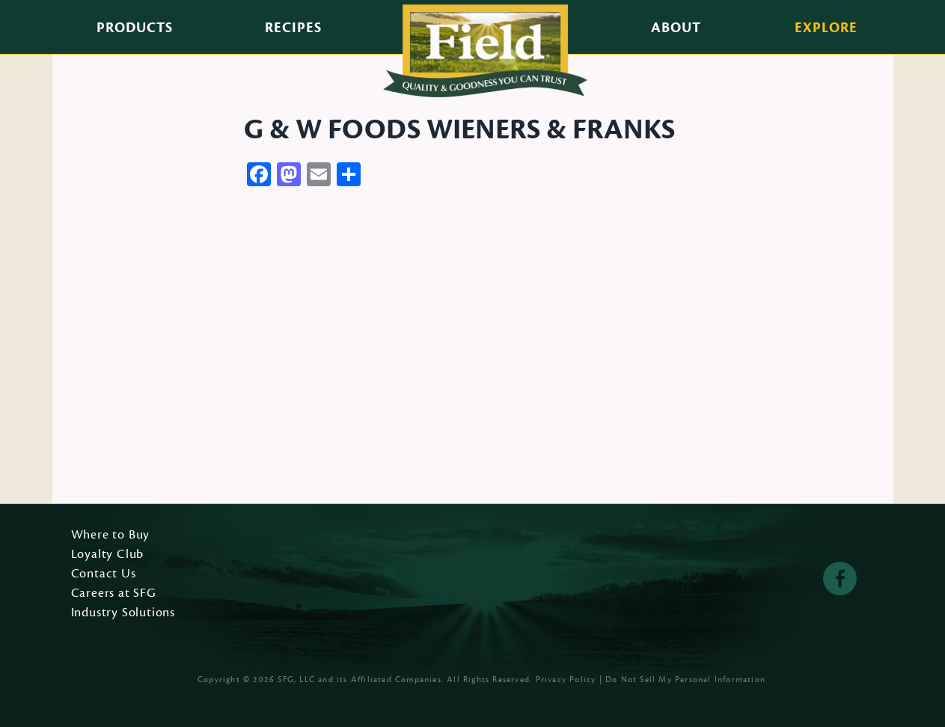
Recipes (293, 28)
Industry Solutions (123, 613)
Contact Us (103, 574)
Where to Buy (110, 535)
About (676, 28)
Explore (826, 28)
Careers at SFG (113, 593)
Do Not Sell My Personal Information (685, 679)
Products (135, 28)
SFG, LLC (296, 679)
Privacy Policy (566, 679)
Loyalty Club (107, 554)
